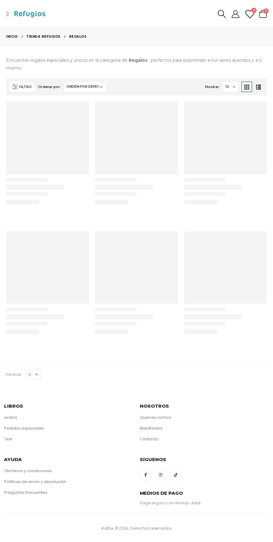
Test (8, 439)
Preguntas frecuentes (26, 492)
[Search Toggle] (221, 14)
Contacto (149, 439)
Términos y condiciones (28, 471)
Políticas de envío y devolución (35, 482)
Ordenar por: (49, 87)
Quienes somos (156, 417)
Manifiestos (151, 428)
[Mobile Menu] (9, 14)
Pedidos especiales (24, 428)
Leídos (10, 417)
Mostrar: (212, 87)
